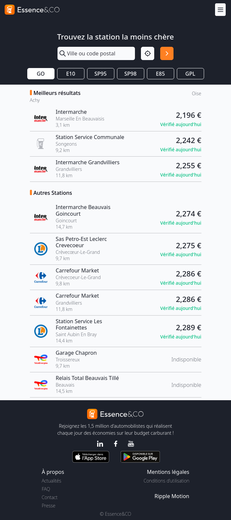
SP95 (100, 73)
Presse (49, 505)
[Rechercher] (166, 53)
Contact (50, 497)
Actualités (51, 481)
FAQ (46, 489)
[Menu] (220, 9)
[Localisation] (147, 53)
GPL (190, 73)
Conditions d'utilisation (166, 481)
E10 (70, 73)
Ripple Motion (172, 496)
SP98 (130, 73)
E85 (160, 73)
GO (41, 73)
